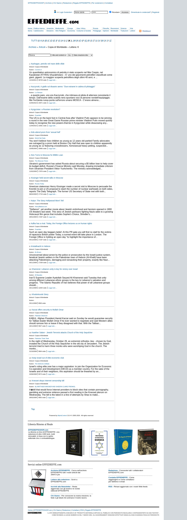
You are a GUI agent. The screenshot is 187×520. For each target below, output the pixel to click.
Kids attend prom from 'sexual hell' (45, 132)
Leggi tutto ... (52, 80)
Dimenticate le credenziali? (141, 12)
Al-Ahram (38, 252)
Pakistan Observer (41, 315)
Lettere (132, 31)
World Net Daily (40, 138)
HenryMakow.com (41, 206)
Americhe (50, 28)
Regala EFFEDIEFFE (81, 3)
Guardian (38, 115)
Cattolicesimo (39, 31)
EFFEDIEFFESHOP (36, 3)
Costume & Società (84, 31)
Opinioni (106, 31)
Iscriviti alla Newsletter (61, 487)
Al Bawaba (38, 275)
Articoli (42, 47)
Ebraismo (50, 31)
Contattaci (109, 3)
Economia (71, 31)
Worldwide (114, 31)
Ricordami (116, 12)
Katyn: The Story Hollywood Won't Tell (47, 201)
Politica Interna (39, 28)
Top (33, 409)
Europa (70, 28)
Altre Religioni (60, 31)
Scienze (124, 28)
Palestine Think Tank (42, 338)
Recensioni (115, 28)
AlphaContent (62, 415)
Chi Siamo (57, 3)
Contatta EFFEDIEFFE (118, 477)
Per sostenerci (97, 3)
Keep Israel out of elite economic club (48, 358)
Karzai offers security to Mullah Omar (47, 310)
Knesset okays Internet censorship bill (48, 381)
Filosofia (106, 28)
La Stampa (38, 92)
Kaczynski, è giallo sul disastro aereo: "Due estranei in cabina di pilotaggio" (63, 86)
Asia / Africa (81, 28)
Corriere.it (38, 70)
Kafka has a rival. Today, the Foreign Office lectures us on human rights (61, 223)
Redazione (67, 3)
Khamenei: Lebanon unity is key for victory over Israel (55, 269)
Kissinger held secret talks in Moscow (47, 178)
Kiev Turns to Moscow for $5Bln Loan (47, 155)
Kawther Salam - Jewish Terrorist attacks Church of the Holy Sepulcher (62, 332)
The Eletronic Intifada (42, 364)
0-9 (40, 41)
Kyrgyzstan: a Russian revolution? (45, 109)
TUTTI (34, 41)
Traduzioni (124, 31)
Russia (95, 28)
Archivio (48, 3)
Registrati (155, 12)
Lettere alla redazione (60, 480)
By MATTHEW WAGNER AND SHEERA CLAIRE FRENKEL (55, 386)
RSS (110, 487)
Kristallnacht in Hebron (40, 246)
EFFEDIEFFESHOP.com (38, 430)
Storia (30, 31)
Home (30, 28)
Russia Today (39, 184)
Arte (131, 28)
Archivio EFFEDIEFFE (60, 470)
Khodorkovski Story (40, 294)
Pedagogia (97, 31)
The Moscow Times (41, 161)
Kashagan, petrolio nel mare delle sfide (47, 64)
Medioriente (59, 28)
